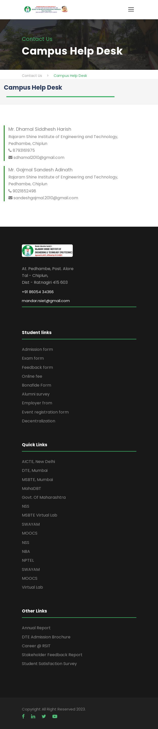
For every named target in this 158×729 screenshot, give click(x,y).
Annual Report (36, 628)
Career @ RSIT (36, 646)
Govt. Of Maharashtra (44, 497)
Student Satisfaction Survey (49, 664)
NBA (26, 551)
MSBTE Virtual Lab (39, 515)
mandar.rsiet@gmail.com (46, 300)
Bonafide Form (36, 385)
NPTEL (28, 560)
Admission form (37, 349)
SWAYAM (31, 524)
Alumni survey (36, 394)
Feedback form (37, 367)
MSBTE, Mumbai (37, 480)
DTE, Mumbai (35, 470)
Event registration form (45, 412)
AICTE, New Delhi (38, 462)
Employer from (37, 403)
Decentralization (38, 421)
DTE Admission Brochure (46, 637)
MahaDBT (31, 488)
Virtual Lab (32, 587)
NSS (25, 506)
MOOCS (29, 533)
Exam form (33, 358)
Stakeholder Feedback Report (52, 655)
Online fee (32, 376)
